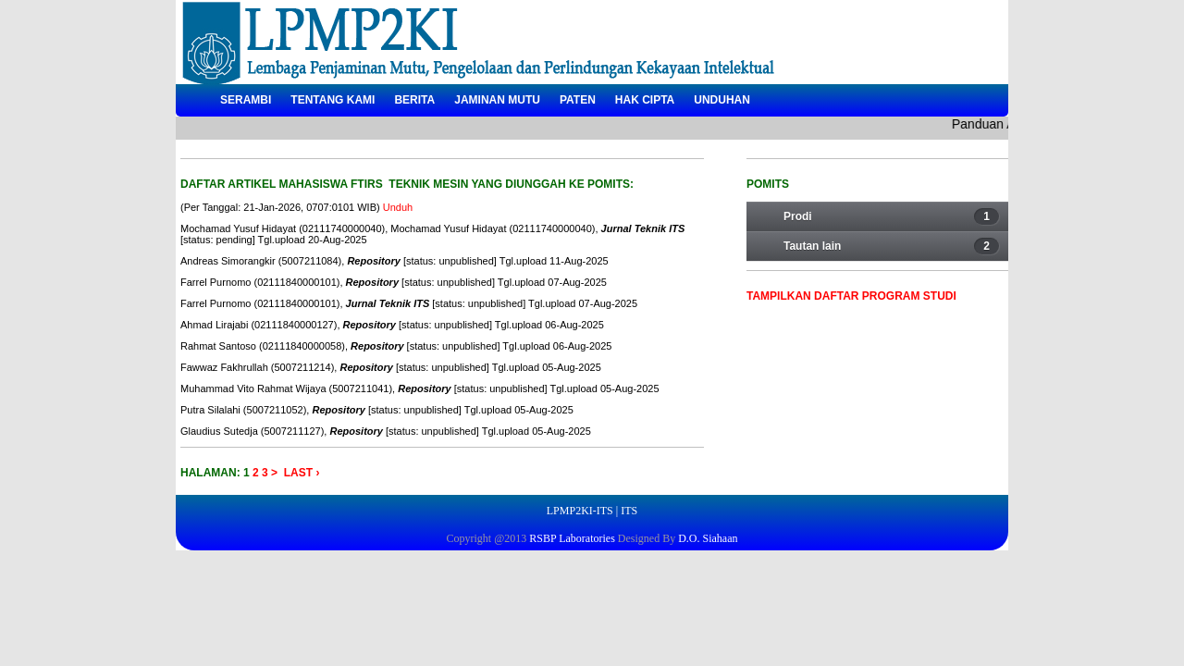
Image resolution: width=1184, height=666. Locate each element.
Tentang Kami (332, 99)
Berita (414, 99)
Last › (302, 472)
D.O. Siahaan (706, 538)
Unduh (398, 207)
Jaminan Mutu (497, 99)
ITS (629, 510)
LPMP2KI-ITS (580, 510)
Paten (578, 99)
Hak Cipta (644, 99)
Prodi (891, 216)
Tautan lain (891, 246)
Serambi (245, 99)
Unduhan (722, 99)
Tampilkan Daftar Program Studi (851, 296)
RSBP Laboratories (570, 538)
